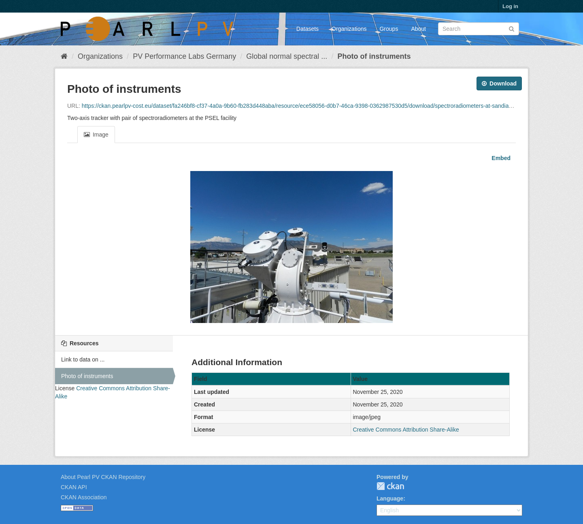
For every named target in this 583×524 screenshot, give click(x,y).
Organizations (349, 29)
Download (499, 83)
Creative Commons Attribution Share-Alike (406, 429)
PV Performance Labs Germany (184, 56)
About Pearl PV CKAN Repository (103, 477)
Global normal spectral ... (286, 56)
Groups (388, 29)
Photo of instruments (374, 56)
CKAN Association (84, 497)
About (418, 29)
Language (390, 498)
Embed (500, 158)
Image (96, 134)
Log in (510, 6)
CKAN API (74, 487)
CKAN (390, 486)
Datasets (307, 29)
